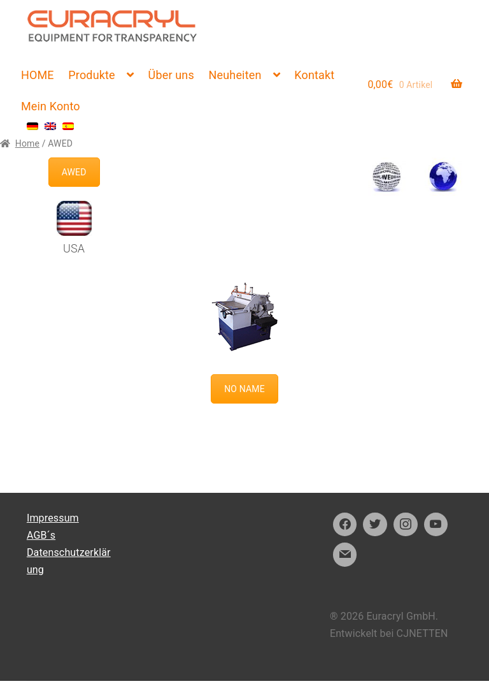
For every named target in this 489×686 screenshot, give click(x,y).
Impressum (53, 518)
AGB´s (41, 535)
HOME (37, 75)
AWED (74, 172)
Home (27, 143)
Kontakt (314, 75)
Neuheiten (235, 75)
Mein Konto (50, 106)
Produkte (91, 75)
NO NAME (244, 389)
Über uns (171, 75)
